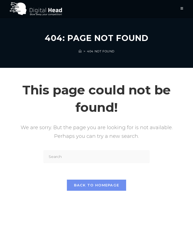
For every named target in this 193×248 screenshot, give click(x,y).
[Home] (80, 51)
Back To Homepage (96, 185)
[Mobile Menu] (181, 8)
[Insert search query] (96, 156)
